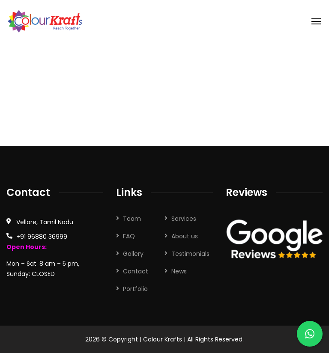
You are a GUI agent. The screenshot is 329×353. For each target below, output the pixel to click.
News (179, 271)
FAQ (129, 236)
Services (183, 218)
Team (132, 218)
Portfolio (135, 289)
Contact (135, 271)
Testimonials (190, 253)
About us (184, 236)
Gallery (133, 253)
